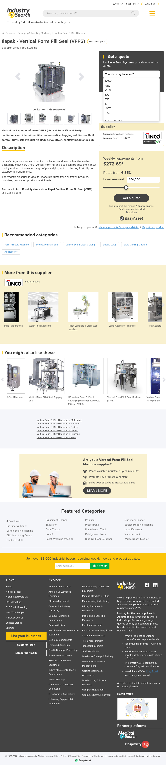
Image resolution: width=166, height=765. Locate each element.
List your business (26, 636)
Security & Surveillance (93, 635)
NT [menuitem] (107, 104)
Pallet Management (92, 625)
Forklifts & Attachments (60, 655)
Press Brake (92, 524)
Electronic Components (60, 640)
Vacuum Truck (132, 534)
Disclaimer (131, 212)
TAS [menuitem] (107, 113)
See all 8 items (32, 281)
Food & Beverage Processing (63, 650)
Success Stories (14, 622)
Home (9, 586)
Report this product (153, 227)
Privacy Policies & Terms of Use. (67, 756)
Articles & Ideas (13, 591)
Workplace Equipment (93, 689)
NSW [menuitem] (108, 81)
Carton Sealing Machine (20, 530)
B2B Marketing (13, 602)
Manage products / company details (119, 227)
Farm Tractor (53, 529)
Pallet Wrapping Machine (59, 538)
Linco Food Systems (25, 47)
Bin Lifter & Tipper (17, 526)
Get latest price (97, 41)
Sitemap (10, 628)
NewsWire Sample (15, 612)
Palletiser (90, 520)
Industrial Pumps (57, 679)
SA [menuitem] (107, 95)
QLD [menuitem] (108, 90)
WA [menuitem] (107, 99)
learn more (97, 491)
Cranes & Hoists (57, 625)
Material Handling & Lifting (95, 596)
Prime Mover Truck (95, 529)
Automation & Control (60, 586)
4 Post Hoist (13, 521)
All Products (8, 33)
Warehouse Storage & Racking (97, 656)
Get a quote (131, 198)
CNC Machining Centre (19, 535)
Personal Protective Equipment (97, 630)
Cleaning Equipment (59, 601)
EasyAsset (152, 671)
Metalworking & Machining (95, 601)
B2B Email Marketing (16, 607)
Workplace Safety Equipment (96, 695)
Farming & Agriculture (60, 645)
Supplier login (26, 645)
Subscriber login (26, 653)
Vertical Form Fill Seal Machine (70, 33)
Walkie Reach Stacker (137, 538)
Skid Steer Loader (135, 520)
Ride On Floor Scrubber (98, 538)
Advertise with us (14, 617)
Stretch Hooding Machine (139, 524)
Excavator (51, 524)
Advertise (150, 4)
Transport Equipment (92, 646)
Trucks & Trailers (90, 651)
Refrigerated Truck (95, 534)
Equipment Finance (56, 520)
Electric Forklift (15, 540)
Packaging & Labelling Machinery (34, 33)
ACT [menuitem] (108, 108)
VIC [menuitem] (107, 86)
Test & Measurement (92, 640)
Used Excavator (133, 529)
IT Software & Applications (62, 694)
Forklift (49, 534)
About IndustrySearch (17, 597)
